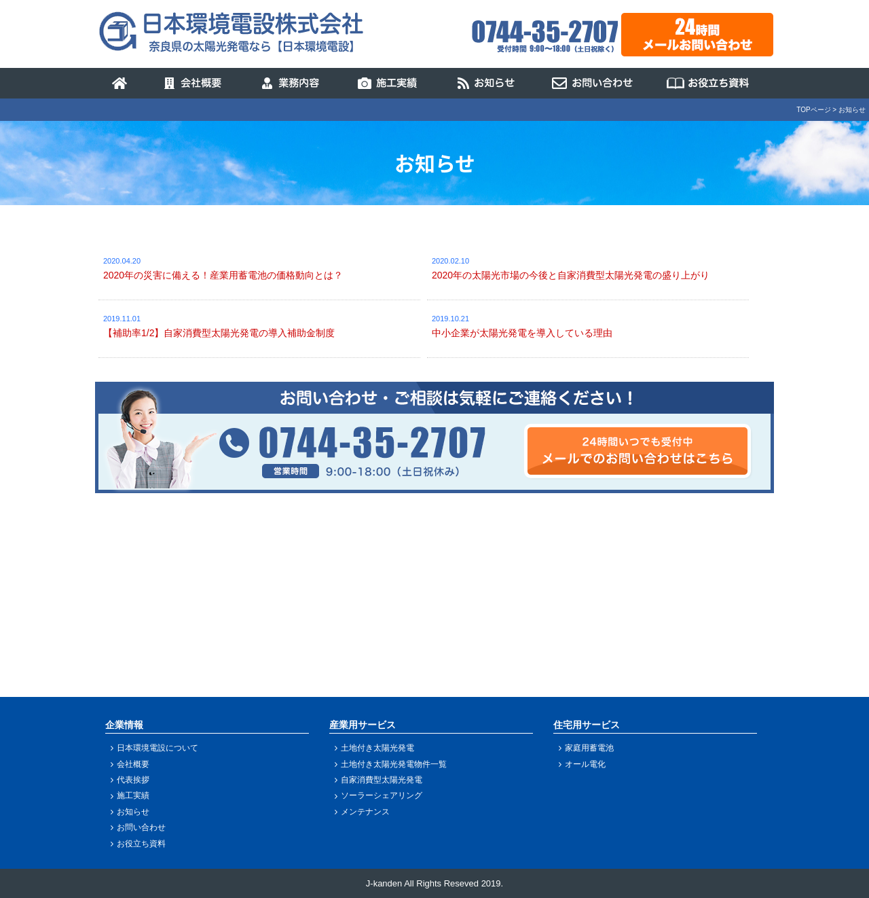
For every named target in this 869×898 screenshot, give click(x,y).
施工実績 (133, 795)
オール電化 (585, 764)
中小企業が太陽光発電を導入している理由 (522, 332)
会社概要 (133, 764)
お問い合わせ (141, 827)
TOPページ (813, 109)
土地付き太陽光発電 (377, 748)
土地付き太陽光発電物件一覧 (394, 764)
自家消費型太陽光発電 (381, 780)
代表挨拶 (133, 780)
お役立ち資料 (141, 843)
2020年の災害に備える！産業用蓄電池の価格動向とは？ (223, 275)
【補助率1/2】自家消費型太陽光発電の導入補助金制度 (219, 332)
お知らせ (133, 811)
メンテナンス (365, 811)
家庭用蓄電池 (589, 748)
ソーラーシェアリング (381, 795)
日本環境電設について (157, 748)
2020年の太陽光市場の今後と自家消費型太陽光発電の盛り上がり (570, 275)
